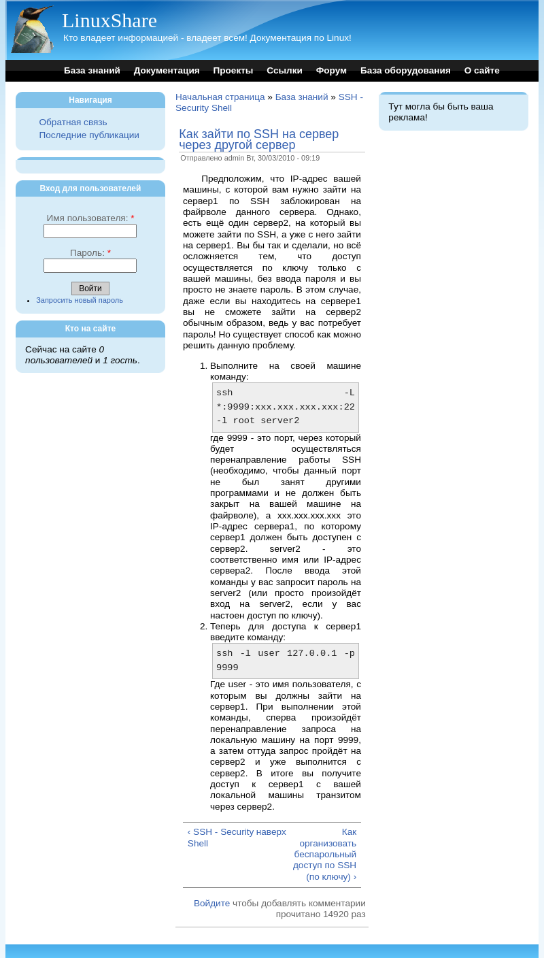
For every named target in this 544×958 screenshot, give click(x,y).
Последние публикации (89, 135)
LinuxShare (109, 20)
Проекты (233, 70)
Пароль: (90, 253)
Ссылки (285, 70)
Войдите (212, 903)
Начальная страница (220, 97)
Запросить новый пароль (79, 300)
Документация (167, 70)
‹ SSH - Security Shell (221, 837)
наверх (271, 832)
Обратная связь (73, 122)
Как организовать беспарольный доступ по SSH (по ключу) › (324, 854)
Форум (331, 70)
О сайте (482, 70)
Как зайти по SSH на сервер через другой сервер (259, 139)
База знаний (92, 70)
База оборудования (405, 70)
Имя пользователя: (90, 218)
